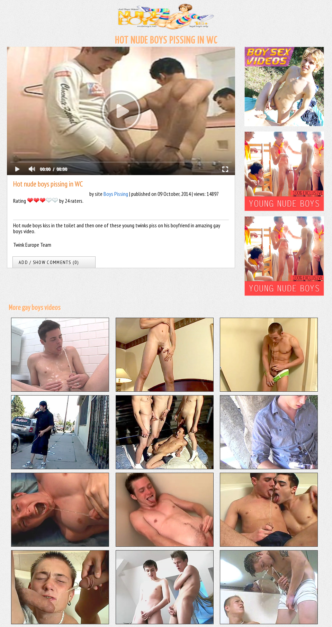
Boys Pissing (116, 193)
